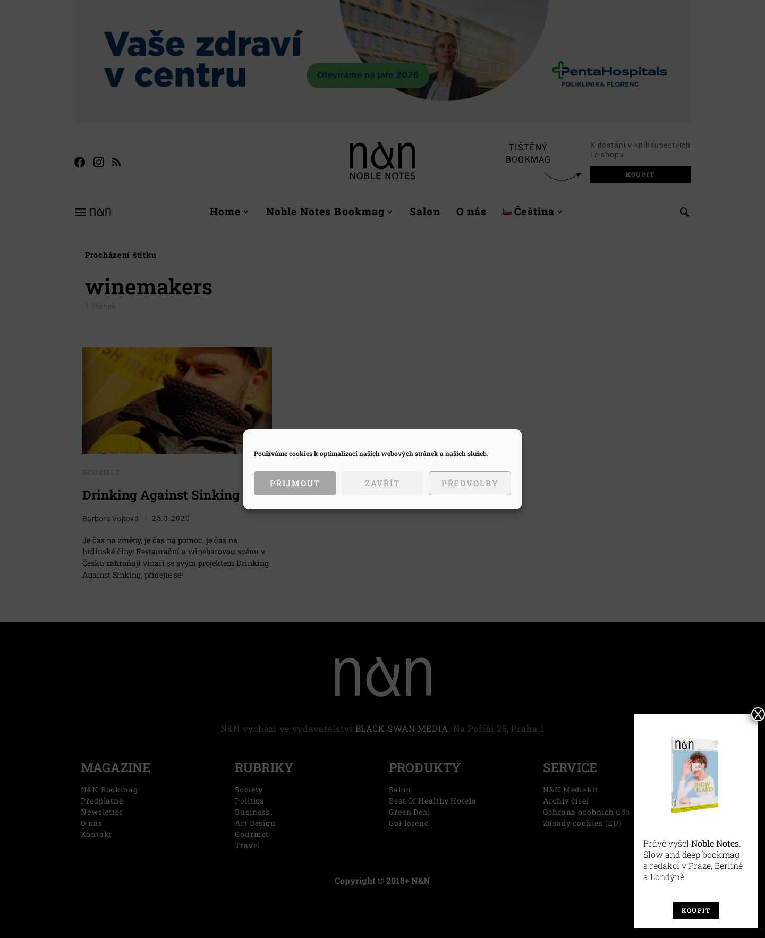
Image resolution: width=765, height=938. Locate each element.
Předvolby (470, 483)
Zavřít (382, 483)
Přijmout (295, 483)
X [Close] (758, 714)
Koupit (696, 910)
